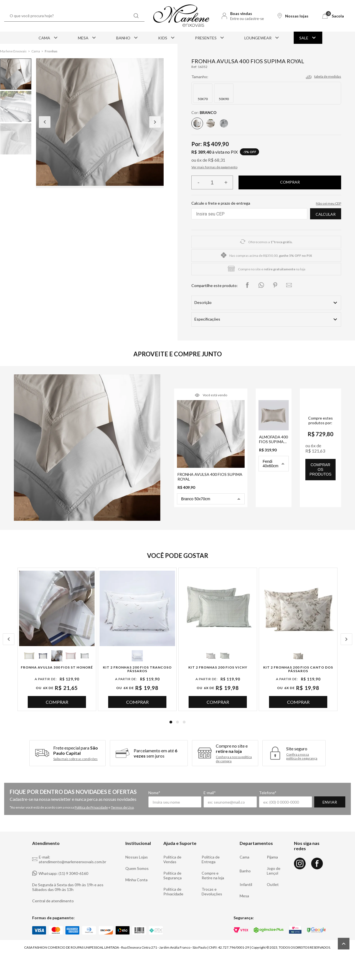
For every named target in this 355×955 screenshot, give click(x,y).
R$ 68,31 (216, 159)
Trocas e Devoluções (212, 891)
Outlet (273, 884)
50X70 (203, 99)
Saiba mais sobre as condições (75, 759)
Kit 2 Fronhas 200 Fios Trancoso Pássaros (137, 669)
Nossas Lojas (136, 857)
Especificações (207, 319)
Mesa (87, 37)
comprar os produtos (320, 469)
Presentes (210, 37)
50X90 (224, 99)
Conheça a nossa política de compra (234, 759)
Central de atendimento (53, 900)
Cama (49, 37)
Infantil (246, 884)
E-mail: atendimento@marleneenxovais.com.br (69, 859)
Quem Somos (137, 868)
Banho (127, 37)
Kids (167, 37)
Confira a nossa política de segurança (301, 756)
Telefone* (268, 792)
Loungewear (262, 37)
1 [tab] (170, 722)
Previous (44, 122)
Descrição (203, 302)
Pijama (272, 857)
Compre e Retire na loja (213, 875)
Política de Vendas (172, 859)
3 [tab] (184, 722)
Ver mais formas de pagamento (214, 167)
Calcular (326, 214)
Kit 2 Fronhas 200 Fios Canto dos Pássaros (298, 669)
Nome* (154, 792)
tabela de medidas (327, 76)
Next (155, 122)
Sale (308, 37)
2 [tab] (177, 722)
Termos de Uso (122, 807)
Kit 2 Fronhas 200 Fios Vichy (217, 667)
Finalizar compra (290, 182)
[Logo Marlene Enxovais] (181, 16)
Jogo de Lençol (273, 870)
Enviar (330, 802)
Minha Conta (136, 879)
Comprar (57, 702)
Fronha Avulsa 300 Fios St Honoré (57, 667)
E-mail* (210, 792)
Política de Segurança (172, 875)
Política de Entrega (211, 859)
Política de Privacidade (91, 807)
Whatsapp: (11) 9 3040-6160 (60, 873)
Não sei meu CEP (328, 203)
